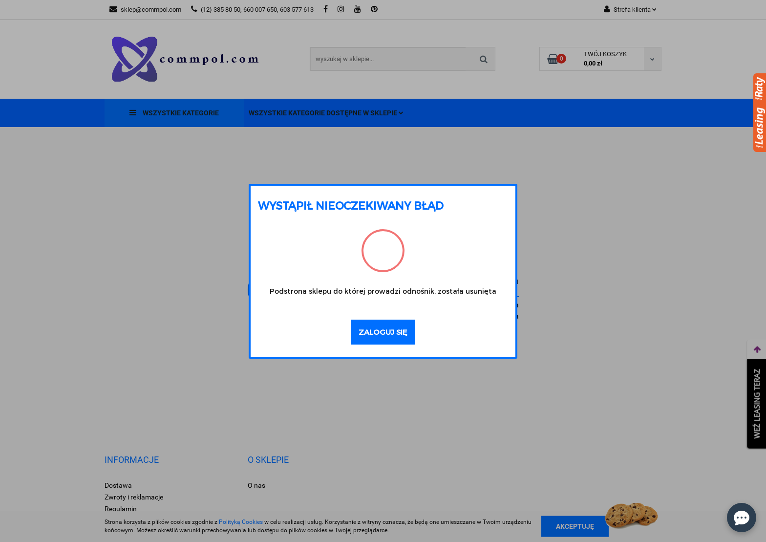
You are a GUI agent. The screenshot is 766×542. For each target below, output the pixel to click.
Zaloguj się (383, 331)
